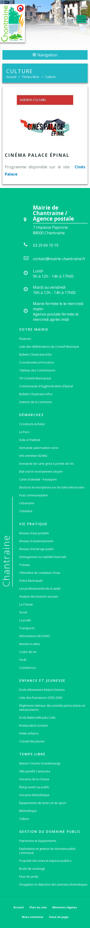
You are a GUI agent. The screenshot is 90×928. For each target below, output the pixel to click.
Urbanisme (26, 503)
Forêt (22, 660)
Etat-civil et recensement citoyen (41, 472)
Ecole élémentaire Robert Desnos (42, 690)
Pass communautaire (33, 495)
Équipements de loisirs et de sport (42, 803)
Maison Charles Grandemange (39, 763)
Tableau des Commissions (37, 370)
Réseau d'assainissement (36, 541)
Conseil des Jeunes (32, 741)
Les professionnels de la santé (39, 589)
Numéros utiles (29, 644)
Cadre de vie (27, 652)
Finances (25, 339)
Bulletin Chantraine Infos (35, 394)
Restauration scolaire (33, 725)
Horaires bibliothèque (34, 795)
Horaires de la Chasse (34, 779)
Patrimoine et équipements (37, 841)
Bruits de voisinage (32, 869)
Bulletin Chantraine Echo (35, 354)
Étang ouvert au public (34, 787)
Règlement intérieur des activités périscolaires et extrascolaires (52, 708)
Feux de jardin (28, 877)
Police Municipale (31, 581)
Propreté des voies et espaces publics (45, 861)
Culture (50, 77)
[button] (71, 18)
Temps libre (30, 77)
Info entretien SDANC (33, 456)
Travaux (24, 565)
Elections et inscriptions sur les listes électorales (51, 487)
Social (23, 612)
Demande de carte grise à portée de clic (46, 464)
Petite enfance (28, 733)
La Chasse (26, 604)
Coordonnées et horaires (36, 362)
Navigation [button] (45, 55)
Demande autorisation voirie (38, 448)
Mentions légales (64, 907)
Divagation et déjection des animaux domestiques (53, 884)
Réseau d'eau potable (34, 533)
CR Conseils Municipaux (35, 378)
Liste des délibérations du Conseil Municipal (49, 347)
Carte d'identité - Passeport (38, 479)
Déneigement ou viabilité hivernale (42, 557)
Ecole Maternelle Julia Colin (37, 718)
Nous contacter (32, 917)
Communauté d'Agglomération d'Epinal (46, 386)
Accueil (11, 77)
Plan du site (38, 907)
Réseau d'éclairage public (36, 549)
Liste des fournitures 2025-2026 (40, 698)
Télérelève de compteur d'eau (39, 573)
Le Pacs (24, 432)
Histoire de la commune (35, 402)
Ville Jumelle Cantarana (34, 771)
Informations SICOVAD (34, 636)
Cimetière (25, 511)
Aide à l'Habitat (29, 440)
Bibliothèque (28, 811)
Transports (26, 628)
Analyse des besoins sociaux (38, 596)
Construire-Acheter (32, 424)
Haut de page (58, 917)
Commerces (27, 668)
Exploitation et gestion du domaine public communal (47, 851)
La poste (25, 620)
